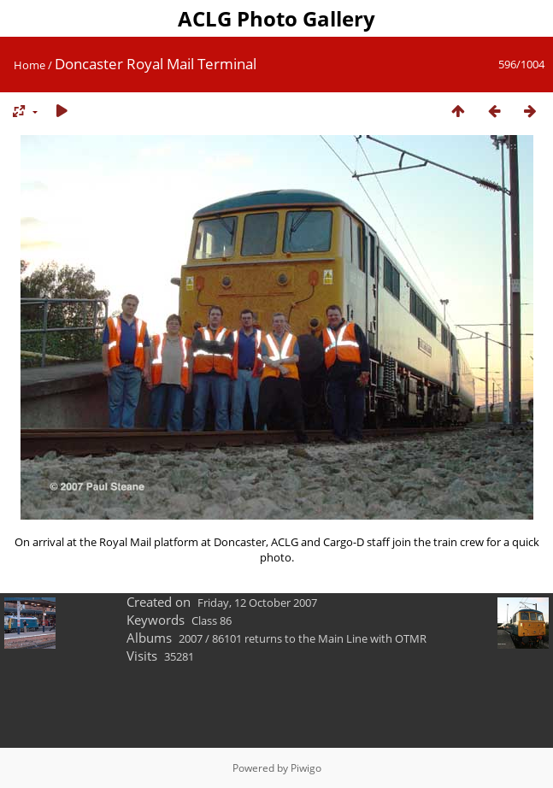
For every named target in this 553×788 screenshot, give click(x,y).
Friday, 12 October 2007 (257, 602)
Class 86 (211, 620)
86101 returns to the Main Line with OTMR (319, 638)
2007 (191, 638)
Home (29, 65)
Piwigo (306, 768)
